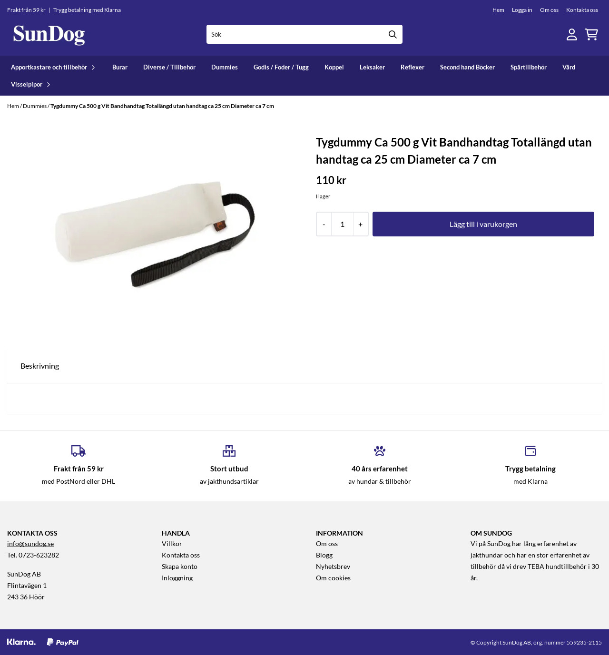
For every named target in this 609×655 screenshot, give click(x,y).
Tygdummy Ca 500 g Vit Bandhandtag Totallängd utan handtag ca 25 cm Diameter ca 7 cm (162, 105)
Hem (498, 9)
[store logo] (49, 34)
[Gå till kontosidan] (572, 34)
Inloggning (177, 578)
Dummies (224, 67)
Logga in (522, 9)
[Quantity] (342, 224)
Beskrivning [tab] (39, 365)
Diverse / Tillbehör (169, 67)
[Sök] (304, 34)
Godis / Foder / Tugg (281, 67)
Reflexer (412, 67)
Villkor (172, 543)
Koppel (334, 67)
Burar (120, 67)
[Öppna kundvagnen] (591, 34)
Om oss (549, 9)
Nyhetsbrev (333, 566)
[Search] (393, 34)
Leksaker (372, 67)
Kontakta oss (582, 9)
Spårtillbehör (529, 67)
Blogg (324, 555)
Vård (568, 67)
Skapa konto (179, 566)
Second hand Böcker (467, 67)
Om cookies (333, 578)
